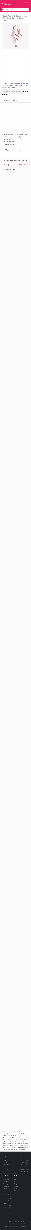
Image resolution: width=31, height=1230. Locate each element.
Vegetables (6, 1164)
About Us (6, 1226)
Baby (15, 1184)
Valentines (6, 1186)
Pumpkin (5, 1169)
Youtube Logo (24, 1164)
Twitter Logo (24, 1162)
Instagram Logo (25, 1160)
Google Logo (24, 1171)
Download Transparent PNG (12, 91)
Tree (4, 1207)
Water (9, 1205)
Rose (9, 1203)
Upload (27, 2)
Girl (15, 1181)
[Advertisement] (15, 64)
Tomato (5, 1167)
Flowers (10, 1201)
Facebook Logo (25, 1167)
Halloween (6, 1181)
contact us (18, 85)
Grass (5, 1203)
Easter (5, 1188)
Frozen (16, 1179)
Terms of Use (24, 1226)
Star (4, 1205)
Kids (15, 1190)
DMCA (17, 1226)
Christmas (6, 1179)
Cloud (5, 1198)
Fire (4, 1201)
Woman (16, 1186)
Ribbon (9, 1207)
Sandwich (6, 1162)
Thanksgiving (6, 1184)
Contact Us (12, 1226)
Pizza (4, 1160)
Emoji (9, 1198)
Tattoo (9, 1210)
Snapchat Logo (25, 1169)
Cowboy (16, 1188)
